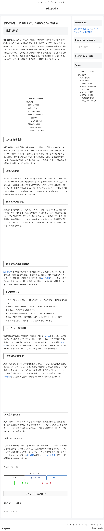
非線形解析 (45, 278)
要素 (5, 345)
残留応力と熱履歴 (36, 127)
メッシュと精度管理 (35, 121)
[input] (88, 47)
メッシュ (46, 336)
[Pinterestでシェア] (46, 483)
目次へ (86, 525)
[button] (100, 47)
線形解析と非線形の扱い (36, 114)
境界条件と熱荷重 (34, 111)
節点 (62, 342)
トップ (74, 525)
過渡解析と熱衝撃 (34, 124)
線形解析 (7, 272)
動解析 (8, 377)
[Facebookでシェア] (35, 477)
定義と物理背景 (33, 105)
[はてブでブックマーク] (56, 477)
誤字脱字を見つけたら (83, 29)
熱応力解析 (30, 102)
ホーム (67, 525)
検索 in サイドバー (96, 525)
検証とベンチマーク (37, 130)
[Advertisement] (35, 78)
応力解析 (30, 455)
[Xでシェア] (14, 477)
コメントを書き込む (35, 493)
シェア (80, 525)
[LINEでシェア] (24, 483)
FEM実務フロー (33, 118)
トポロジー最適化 (48, 455)
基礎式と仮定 (32, 108)
